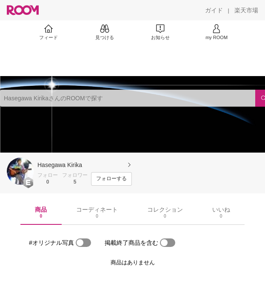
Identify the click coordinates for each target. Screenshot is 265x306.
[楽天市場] (246, 10)
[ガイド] (214, 10)
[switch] (83, 242)
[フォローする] (111, 179)
